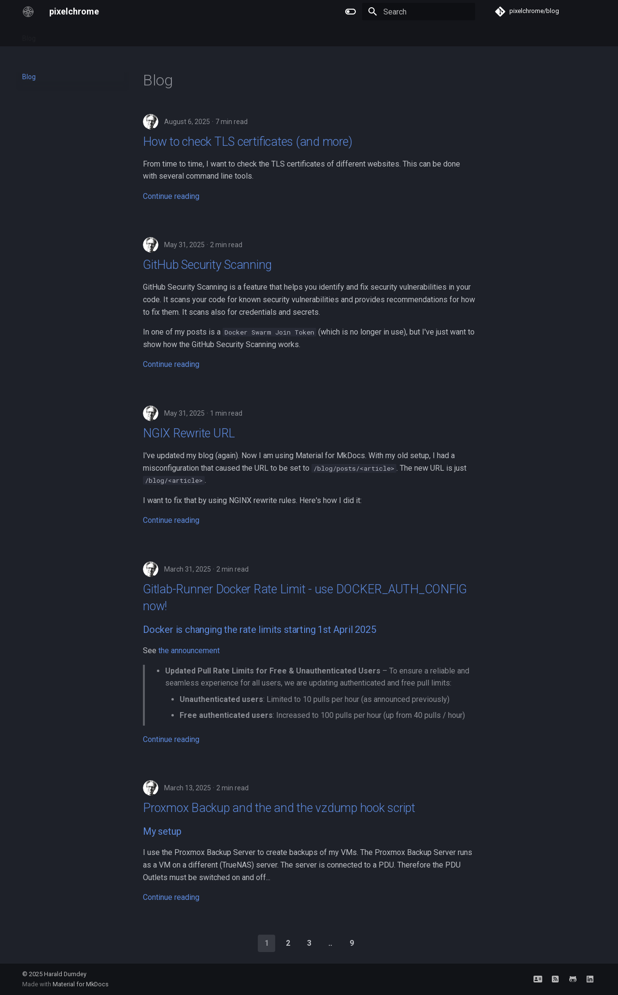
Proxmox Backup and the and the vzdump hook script (279, 808)
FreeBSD (87, 35)
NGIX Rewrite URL (189, 433)
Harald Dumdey (65, 974)
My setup (162, 831)
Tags (54, 35)
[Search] (418, 11)
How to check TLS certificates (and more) (247, 142)
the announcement (189, 650)
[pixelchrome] (28, 11)
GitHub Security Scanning (207, 265)
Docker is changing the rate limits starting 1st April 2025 (259, 629)
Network (125, 35)
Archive (160, 35)
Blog (29, 35)
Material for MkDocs (81, 984)
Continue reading (171, 196)
